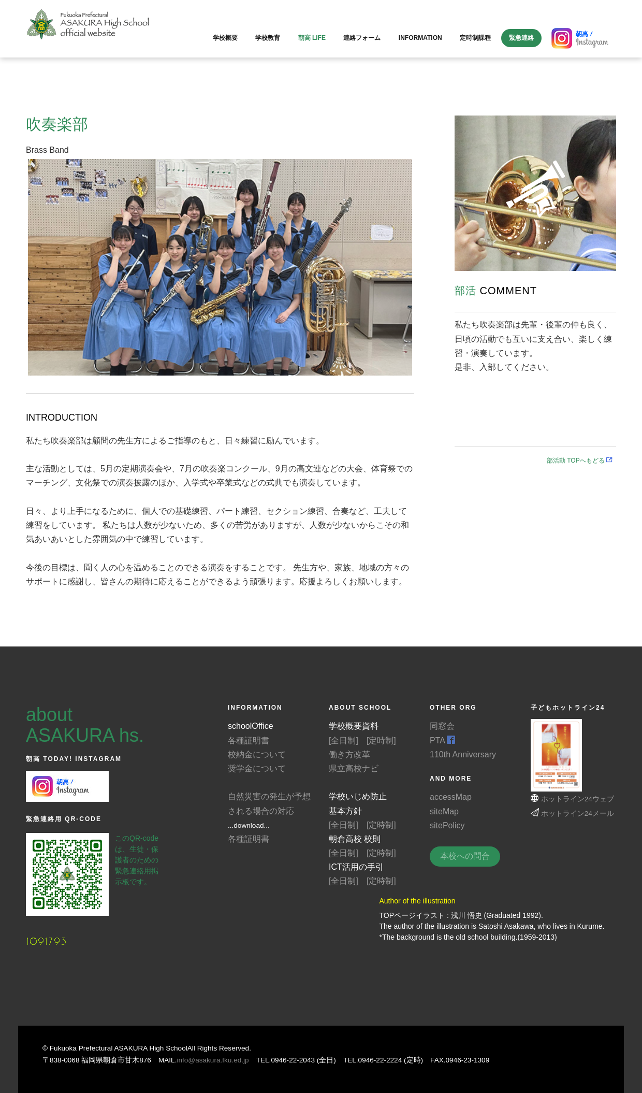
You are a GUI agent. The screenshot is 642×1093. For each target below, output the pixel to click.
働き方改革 (349, 754)
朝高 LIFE (312, 37)
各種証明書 (248, 740)
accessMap (451, 797)
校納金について (257, 754)
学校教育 (267, 37)
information (420, 37)
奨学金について (257, 768)
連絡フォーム (362, 37)
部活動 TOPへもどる (583, 460)
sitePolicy (447, 825)
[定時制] (381, 740)
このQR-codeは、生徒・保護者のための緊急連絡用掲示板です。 (136, 860)
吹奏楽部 (57, 124)
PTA (443, 740)
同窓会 (442, 726)
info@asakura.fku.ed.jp (213, 1060)
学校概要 (225, 37)
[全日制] (343, 740)
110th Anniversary (463, 754)
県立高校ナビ (353, 768)
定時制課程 (475, 37)
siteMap (444, 811)
